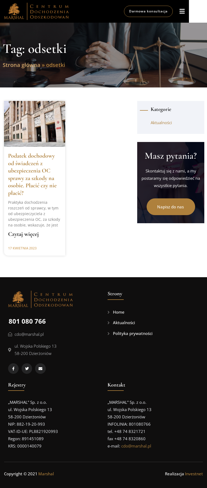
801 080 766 (27, 321)
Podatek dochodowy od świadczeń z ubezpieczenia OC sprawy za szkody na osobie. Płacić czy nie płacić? (32, 174)
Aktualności (161, 122)
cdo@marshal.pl (136, 446)
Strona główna (21, 65)
